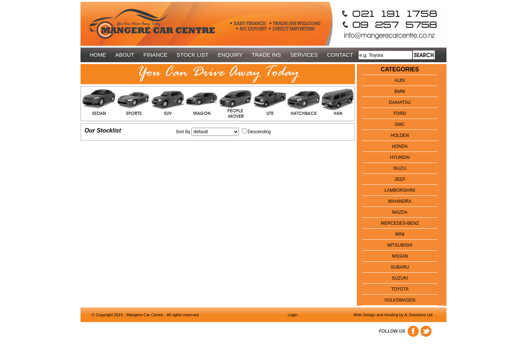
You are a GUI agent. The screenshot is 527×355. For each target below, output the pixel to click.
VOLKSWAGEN (399, 300)
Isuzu (400, 168)
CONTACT (340, 55)
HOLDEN (399, 135)
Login (293, 315)
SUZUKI (400, 278)
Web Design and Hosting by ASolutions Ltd (393, 315)
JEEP (399, 179)
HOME (98, 55)
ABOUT (124, 55)
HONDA (400, 146)
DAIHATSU (400, 102)
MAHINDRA (399, 201)
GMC (400, 124)
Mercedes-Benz (400, 223)
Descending (259, 131)
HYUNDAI (400, 157)
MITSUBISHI (399, 245)
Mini (399, 234)
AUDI (400, 80)
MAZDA (400, 212)
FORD (400, 113)
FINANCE (155, 55)
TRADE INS (266, 55)
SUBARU (399, 267)
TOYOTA (399, 289)
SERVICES (304, 55)
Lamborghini (399, 190)
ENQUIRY (230, 55)
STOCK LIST (193, 55)
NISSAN (400, 256)
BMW (400, 91)
